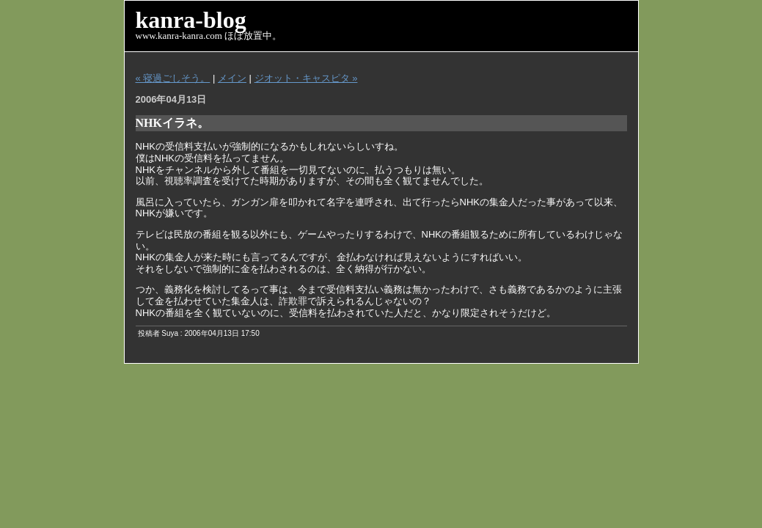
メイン (232, 78)
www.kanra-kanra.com (179, 35)
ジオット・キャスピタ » (306, 78)
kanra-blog (191, 20)
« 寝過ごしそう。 (173, 78)
